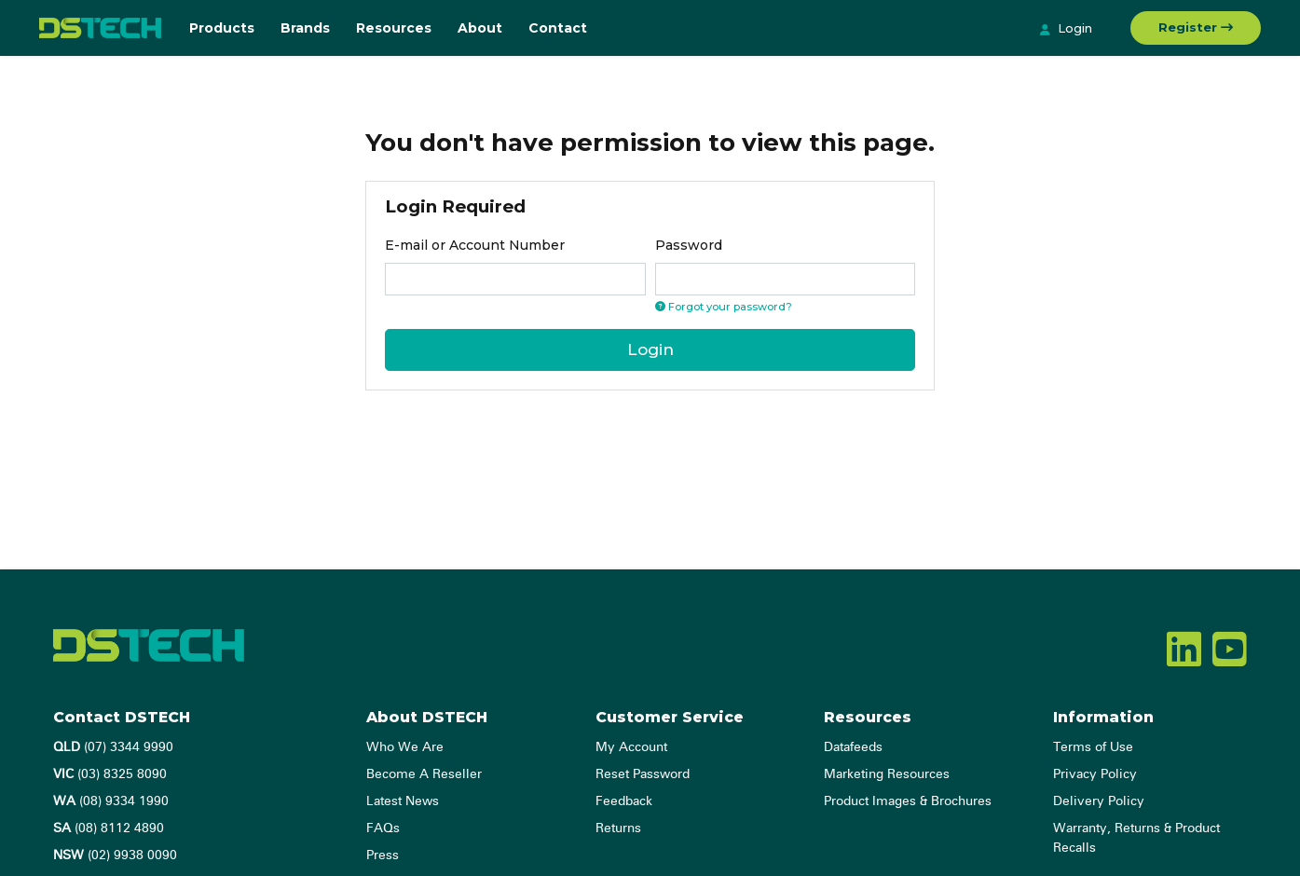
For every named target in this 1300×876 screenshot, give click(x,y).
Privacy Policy (1095, 774)
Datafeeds (853, 747)
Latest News (402, 801)
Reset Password (642, 774)
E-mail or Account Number (475, 245)
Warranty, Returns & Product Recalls (1136, 838)
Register (1195, 27)
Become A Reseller (424, 774)
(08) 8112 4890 (108, 828)
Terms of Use (1093, 747)
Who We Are (405, 747)
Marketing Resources (887, 774)
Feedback (623, 801)
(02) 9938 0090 (115, 855)
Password (688, 245)
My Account (631, 747)
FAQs (383, 828)
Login (1066, 30)
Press (382, 855)
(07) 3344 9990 (113, 747)
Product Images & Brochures (908, 801)
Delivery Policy (1098, 801)
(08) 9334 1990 (111, 801)
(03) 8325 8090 (110, 774)
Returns (618, 828)
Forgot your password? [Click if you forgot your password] (723, 306)
